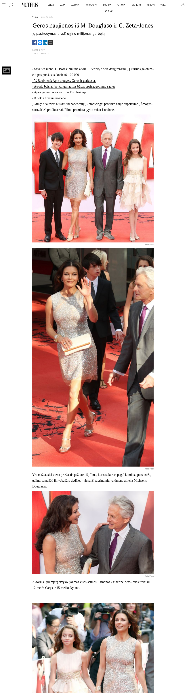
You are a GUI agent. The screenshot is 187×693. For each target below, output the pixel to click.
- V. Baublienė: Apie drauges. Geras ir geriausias (64, 80)
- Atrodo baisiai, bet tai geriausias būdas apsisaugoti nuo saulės (73, 86)
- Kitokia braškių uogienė (49, 98)
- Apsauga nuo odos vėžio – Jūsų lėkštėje (59, 92)
